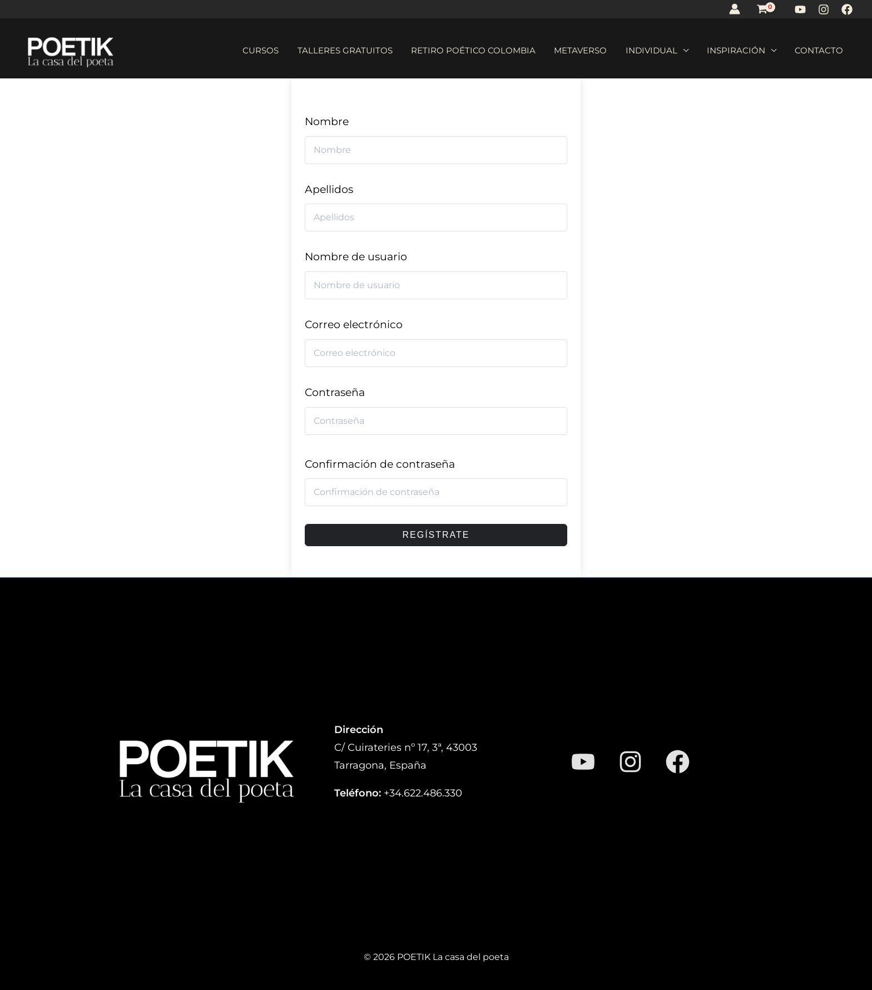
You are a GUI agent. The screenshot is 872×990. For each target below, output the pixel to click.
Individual (670, 50)
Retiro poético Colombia (506, 50)
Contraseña (335, 392)
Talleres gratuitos (385, 50)
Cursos (309, 50)
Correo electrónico (354, 324)
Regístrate (435, 534)
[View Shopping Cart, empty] (761, 8)
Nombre (327, 121)
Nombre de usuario (356, 256)
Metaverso (606, 50)
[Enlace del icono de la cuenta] (734, 8)
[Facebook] (847, 9)
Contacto (823, 50)
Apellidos (329, 189)
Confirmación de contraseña (380, 464)
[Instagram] (823, 9)
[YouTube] (800, 9)
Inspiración (747, 50)
